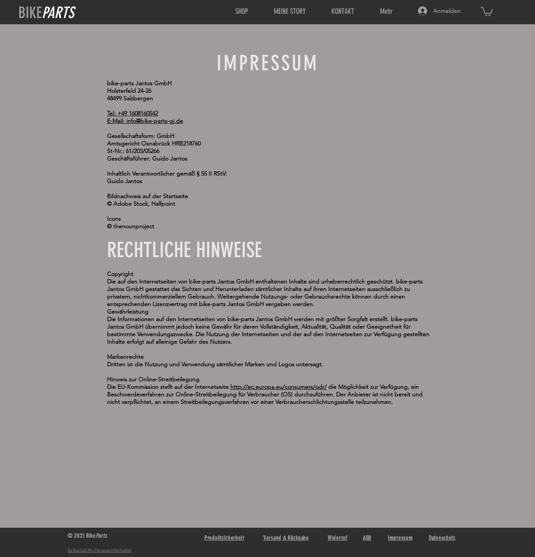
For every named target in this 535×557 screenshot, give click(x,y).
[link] (487, 11)
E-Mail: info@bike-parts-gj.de (145, 121)
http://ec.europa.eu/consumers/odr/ (278, 387)
